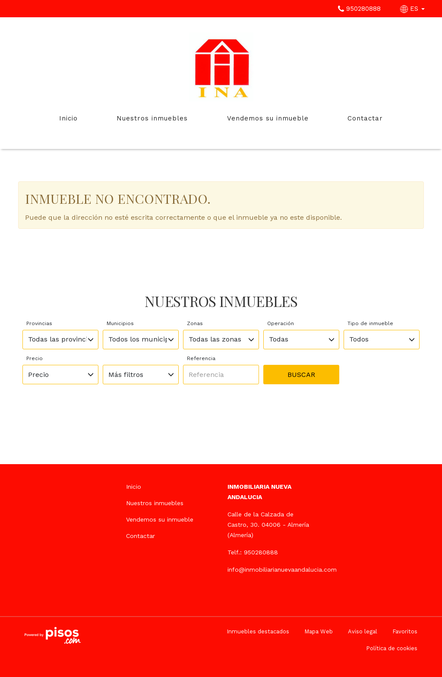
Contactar (365, 118)
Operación (280, 323)
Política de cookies (391, 648)
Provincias (39, 323)
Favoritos (404, 631)
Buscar (301, 374)
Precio (34, 358)
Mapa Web (318, 631)
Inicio (68, 118)
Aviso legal (362, 631)
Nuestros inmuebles (152, 118)
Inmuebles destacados (258, 631)
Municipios (120, 323)
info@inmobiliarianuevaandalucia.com (282, 569)
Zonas (195, 323)
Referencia (201, 358)
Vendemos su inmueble (268, 118)
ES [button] (413, 9)
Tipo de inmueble (370, 323)
